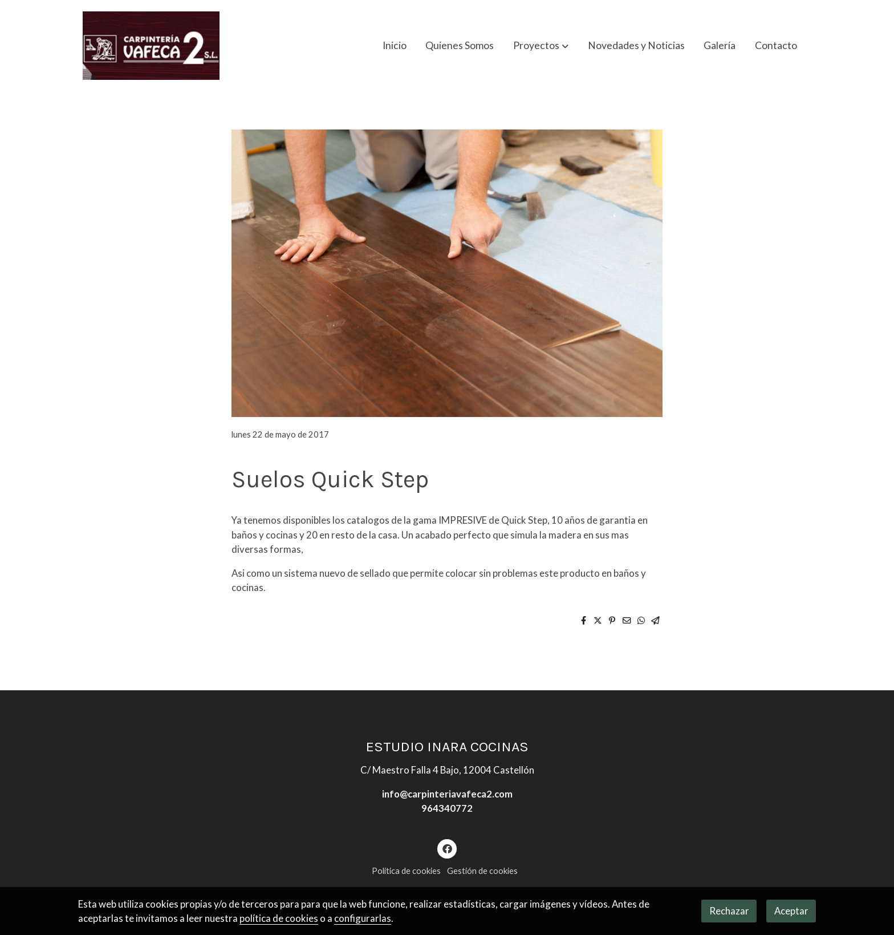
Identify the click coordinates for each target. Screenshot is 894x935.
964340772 (447, 808)
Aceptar (791, 911)
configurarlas (362, 918)
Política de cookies (406, 871)
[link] (151, 45)
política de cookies (278, 918)
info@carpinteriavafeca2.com (447, 794)
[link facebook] (447, 848)
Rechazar (729, 911)
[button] (540, 45)
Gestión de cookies (482, 871)
